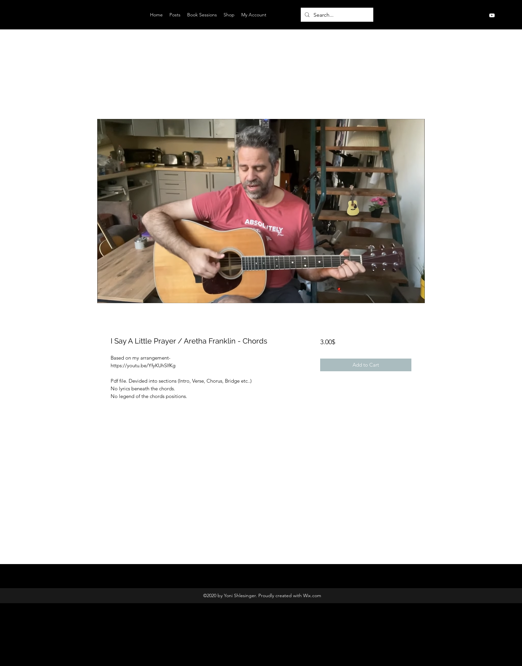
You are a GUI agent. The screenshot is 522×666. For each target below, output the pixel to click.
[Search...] (336, 15)
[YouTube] (492, 15)
